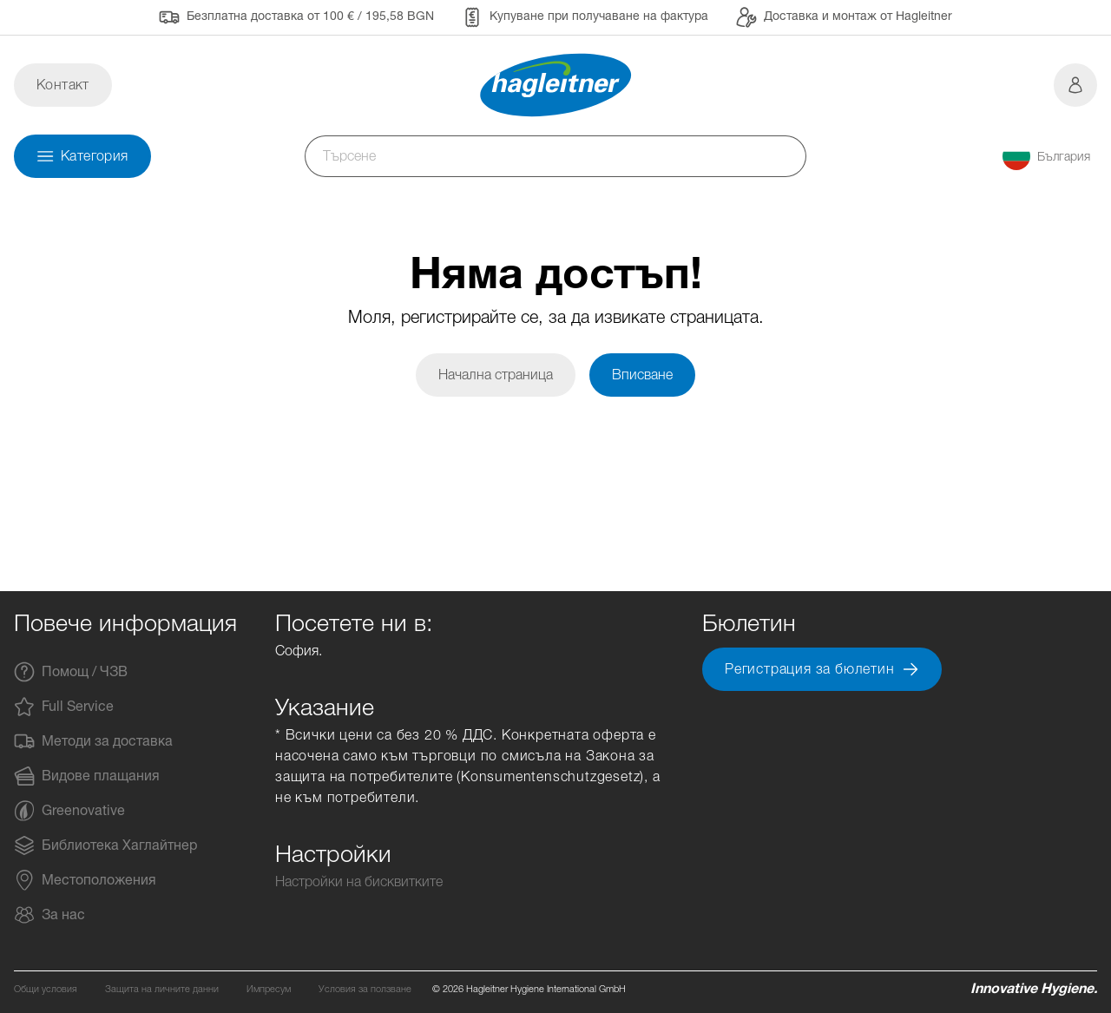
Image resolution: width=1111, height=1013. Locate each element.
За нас (49, 914)
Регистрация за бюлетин (822, 669)
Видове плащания (87, 776)
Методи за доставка (93, 741)
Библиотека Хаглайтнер (105, 845)
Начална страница (495, 374)
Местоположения (85, 880)
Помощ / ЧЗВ (71, 671)
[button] (1046, 156)
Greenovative (69, 810)
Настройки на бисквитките (359, 881)
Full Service (64, 706)
